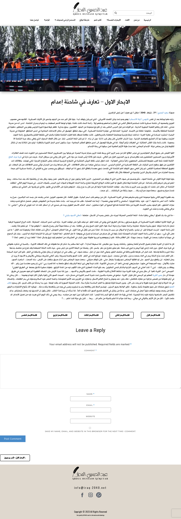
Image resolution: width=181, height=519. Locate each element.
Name (90, 394)
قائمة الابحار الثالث (90, 315)
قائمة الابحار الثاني (121, 315)
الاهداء (127, 20)
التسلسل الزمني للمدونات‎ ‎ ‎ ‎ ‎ (65, 20)
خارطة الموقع (84, 20)
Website (90, 416)
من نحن (137, 20)
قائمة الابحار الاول (152, 315)
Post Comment (12, 438)
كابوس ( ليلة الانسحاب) (138, 119)
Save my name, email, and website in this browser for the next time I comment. (90, 431)
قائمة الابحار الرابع (59, 315)
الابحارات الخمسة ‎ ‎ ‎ (114, 20)
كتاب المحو (97, 20)
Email (90, 405)
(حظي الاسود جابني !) (72, 215)
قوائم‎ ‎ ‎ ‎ (46, 20)
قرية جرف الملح (15, 157)
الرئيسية (147, 20)
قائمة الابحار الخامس (28, 315)
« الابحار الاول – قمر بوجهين (15, 457)
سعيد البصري (163, 113)
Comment (90, 350)
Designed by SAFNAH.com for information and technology (90, 515)
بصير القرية (157, 275)
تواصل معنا (34, 20)
